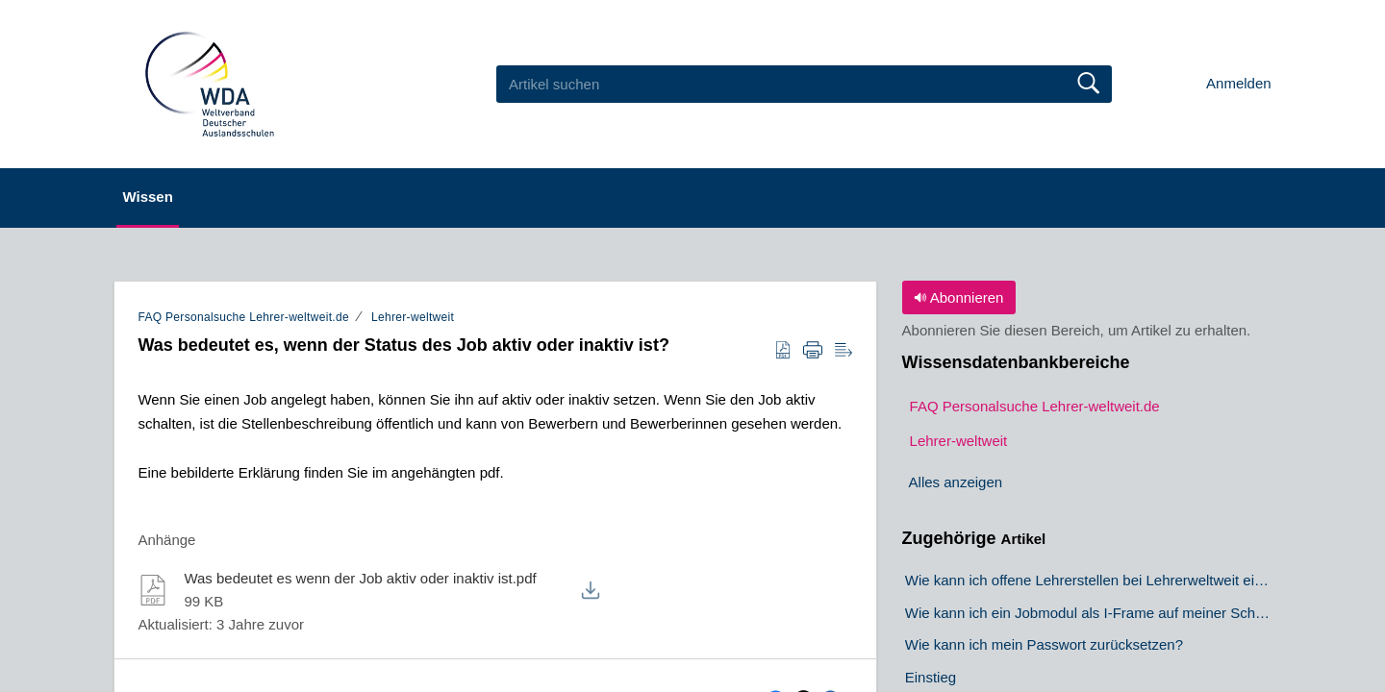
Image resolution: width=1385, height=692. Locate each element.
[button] (783, 350)
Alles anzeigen (956, 483)
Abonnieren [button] (958, 297)
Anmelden (1239, 83)
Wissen (172, 196)
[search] (804, 83)
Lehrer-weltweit (412, 317)
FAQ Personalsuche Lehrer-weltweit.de (243, 317)
